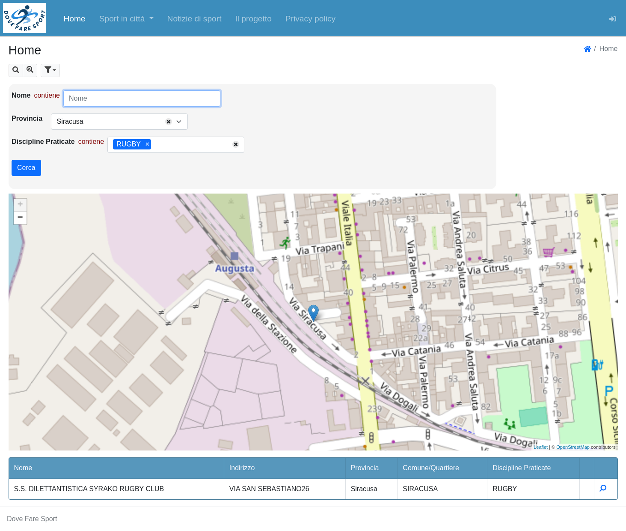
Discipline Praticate (43, 141)
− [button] (20, 218)
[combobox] (119, 121)
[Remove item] (147, 144)
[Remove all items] (168, 121)
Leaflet (541, 447)
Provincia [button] (365, 467)
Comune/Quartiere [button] (431, 467)
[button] (126, 18)
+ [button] (20, 205)
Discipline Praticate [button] (521, 467)
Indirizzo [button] (242, 467)
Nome (21, 95)
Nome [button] (23, 467)
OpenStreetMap (573, 447)
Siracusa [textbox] (69, 121)
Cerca (26, 167)
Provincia (27, 118)
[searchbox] (156, 144)
